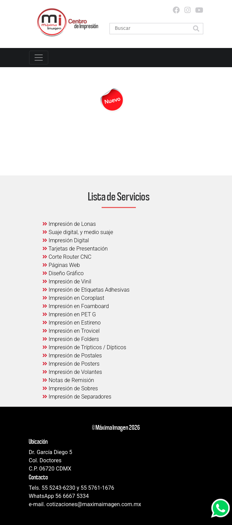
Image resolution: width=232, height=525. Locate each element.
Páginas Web (61, 265)
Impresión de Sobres (70, 388)
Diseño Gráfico (62, 273)
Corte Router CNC (66, 257)
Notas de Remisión (68, 380)
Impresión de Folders (70, 339)
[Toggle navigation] (38, 57)
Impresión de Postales (72, 355)
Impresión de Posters (71, 364)
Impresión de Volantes (72, 372)
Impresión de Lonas (69, 224)
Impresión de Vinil (66, 281)
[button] (196, 29)
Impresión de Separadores (76, 396)
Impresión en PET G (69, 314)
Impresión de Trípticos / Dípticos (84, 347)
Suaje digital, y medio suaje (77, 232)
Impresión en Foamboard (75, 306)
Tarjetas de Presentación (75, 248)
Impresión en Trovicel (71, 331)
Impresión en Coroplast (73, 298)
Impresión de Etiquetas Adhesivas (86, 289)
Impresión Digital (65, 240)
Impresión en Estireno (71, 322)
